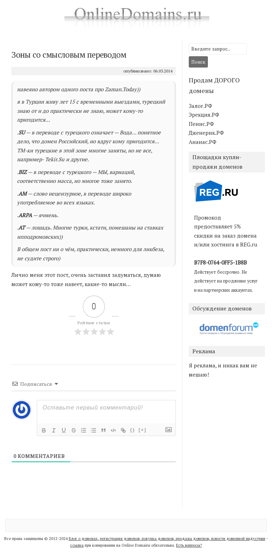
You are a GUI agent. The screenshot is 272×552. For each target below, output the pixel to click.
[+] (142, 429)
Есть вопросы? (189, 545)
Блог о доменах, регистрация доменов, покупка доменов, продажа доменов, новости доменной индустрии (167, 538)
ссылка (77, 545)
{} (132, 429)
